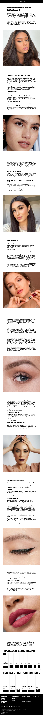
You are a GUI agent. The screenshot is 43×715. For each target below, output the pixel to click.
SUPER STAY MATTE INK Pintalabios (37, 686)
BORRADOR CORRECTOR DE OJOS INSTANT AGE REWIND (16, 662)
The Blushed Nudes (18, 340)
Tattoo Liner (15, 98)
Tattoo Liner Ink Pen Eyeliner (18, 686)
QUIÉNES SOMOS (4, 696)
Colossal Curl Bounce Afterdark (27, 573)
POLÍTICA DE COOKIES (35, 696)
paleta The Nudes (30, 512)
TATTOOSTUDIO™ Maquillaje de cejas (25, 662)
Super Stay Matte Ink (15, 588)
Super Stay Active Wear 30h (12, 485)
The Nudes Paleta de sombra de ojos (24, 687)
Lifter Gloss (14, 416)
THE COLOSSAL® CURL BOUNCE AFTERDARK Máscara (30, 687)
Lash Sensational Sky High (20, 175)
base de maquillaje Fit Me (30, 107)
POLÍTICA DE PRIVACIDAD (26, 696)
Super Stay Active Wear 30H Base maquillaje (5, 687)
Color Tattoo (19, 506)
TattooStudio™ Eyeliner (21, 662)
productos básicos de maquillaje (19, 23)
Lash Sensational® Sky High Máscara (35, 662)
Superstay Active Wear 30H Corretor (12, 687)
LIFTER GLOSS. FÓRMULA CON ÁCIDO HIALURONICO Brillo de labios (5, 663)
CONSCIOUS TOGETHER (15, 696)
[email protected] (3, 713)
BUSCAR (13, 700)
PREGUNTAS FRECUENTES (3, 699)
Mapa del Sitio (14, 698)
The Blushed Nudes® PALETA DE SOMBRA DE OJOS (30, 662)
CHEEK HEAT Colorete (39, 662)
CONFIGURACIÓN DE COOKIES (35, 698)
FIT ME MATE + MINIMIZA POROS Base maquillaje (11, 662)
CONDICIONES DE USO (25, 698)
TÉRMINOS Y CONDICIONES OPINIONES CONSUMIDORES (26, 701)
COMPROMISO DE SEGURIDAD (4, 702)
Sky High (26, 406)
